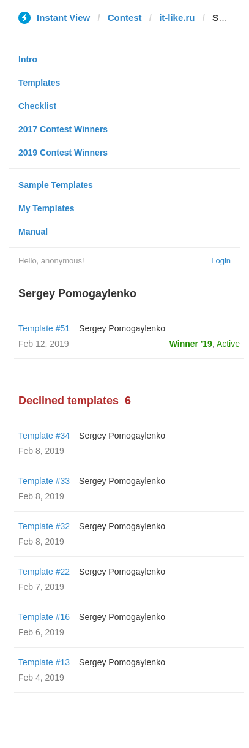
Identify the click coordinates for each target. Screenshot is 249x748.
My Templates (46, 208)
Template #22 (44, 571)
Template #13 (44, 662)
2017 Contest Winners (63, 129)
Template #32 (44, 526)
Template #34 (44, 435)
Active (228, 344)
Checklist (37, 106)
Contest (125, 17)
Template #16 (44, 617)
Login (221, 260)
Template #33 (44, 481)
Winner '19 (190, 344)
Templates (39, 83)
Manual (33, 231)
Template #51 (44, 328)
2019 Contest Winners (63, 152)
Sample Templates (55, 185)
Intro (27, 59)
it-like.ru (177, 17)
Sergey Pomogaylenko (122, 328)
